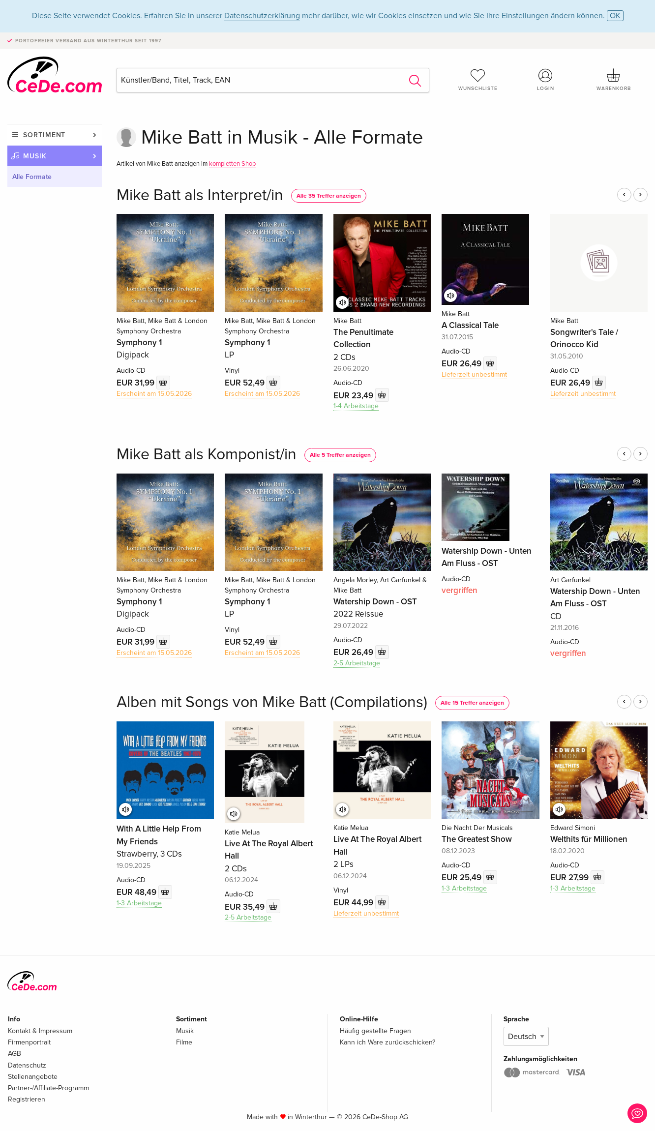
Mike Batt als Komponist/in (207, 454)
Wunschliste (478, 79)
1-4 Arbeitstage (356, 406)
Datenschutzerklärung (262, 16)
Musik (35, 156)
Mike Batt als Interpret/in (200, 195)
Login (546, 79)
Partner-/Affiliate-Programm (48, 1088)
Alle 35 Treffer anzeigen (329, 196)
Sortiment (44, 135)
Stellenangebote (33, 1076)
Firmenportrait (29, 1042)
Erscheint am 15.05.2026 (154, 393)
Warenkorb (614, 79)
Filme (184, 1042)
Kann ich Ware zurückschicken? (387, 1042)
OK (615, 16)
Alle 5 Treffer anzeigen (340, 455)
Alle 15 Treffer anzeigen (472, 703)
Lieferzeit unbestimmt (474, 374)
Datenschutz (27, 1065)
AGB (14, 1053)
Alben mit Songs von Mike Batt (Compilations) (272, 702)
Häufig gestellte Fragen (375, 1031)
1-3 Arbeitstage (139, 903)
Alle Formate (32, 177)
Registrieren (26, 1099)
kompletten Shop (232, 164)
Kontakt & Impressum (40, 1031)
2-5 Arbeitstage (356, 663)
